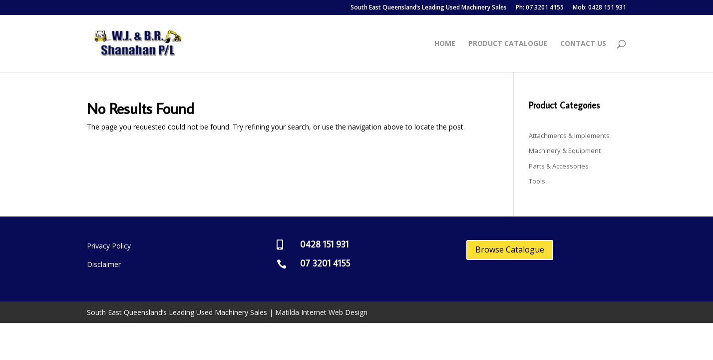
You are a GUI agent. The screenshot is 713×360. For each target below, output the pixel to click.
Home (444, 44)
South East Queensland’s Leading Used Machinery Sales (429, 8)
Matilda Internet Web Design (321, 312)
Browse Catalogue (509, 249)
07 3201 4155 (325, 263)
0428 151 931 (324, 244)
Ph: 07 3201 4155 (540, 8)
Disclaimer (104, 264)
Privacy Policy (109, 245)
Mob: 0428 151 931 (599, 8)
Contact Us (583, 44)
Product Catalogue (507, 44)
